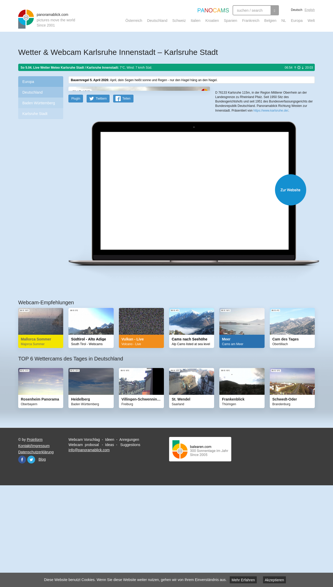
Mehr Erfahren (243, 580)
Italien (195, 20)
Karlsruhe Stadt (35, 114)
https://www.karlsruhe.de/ (270, 190)
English (310, 10)
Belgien (270, 20)
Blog (42, 561)
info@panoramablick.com (89, 552)
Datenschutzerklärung (36, 554)
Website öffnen (185, 291)
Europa (297, 20)
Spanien (230, 20)
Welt (311, 20)
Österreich (133, 20)
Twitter (31, 561)
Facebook (22, 561)
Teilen (126, 200)
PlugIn (75, 200)
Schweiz (179, 20)
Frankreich (250, 20)
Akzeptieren (274, 580)
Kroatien (212, 20)
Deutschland (157, 20)
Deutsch (296, 10)
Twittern (101, 200)
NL (283, 20)
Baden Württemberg (38, 103)
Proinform (35, 541)
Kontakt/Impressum (34, 547)
